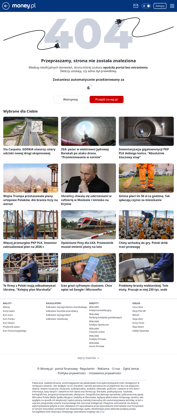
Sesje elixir (137, 318)
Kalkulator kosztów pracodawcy (62, 311)
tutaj (101, 411)
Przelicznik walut (11, 326)
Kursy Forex (138, 322)
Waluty (6, 307)
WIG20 (135, 314)
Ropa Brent (138, 326)
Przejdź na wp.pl (106, 99)
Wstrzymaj (70, 99)
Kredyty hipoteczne (99, 324)
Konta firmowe (96, 346)
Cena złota (137, 307)
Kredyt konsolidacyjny (100, 310)
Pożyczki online (97, 331)
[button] (146, 6)
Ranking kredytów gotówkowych (105, 317)
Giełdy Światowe (140, 330)
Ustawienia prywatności (104, 373)
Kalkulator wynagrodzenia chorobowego (66, 307)
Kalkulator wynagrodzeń (58, 314)
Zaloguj (160, 6)
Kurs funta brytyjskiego (14, 330)
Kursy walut (9, 311)
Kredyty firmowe (97, 339)
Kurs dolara (9, 322)
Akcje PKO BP (139, 311)
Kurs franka (9, 318)
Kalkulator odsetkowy (57, 318)
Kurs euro (8, 314)
